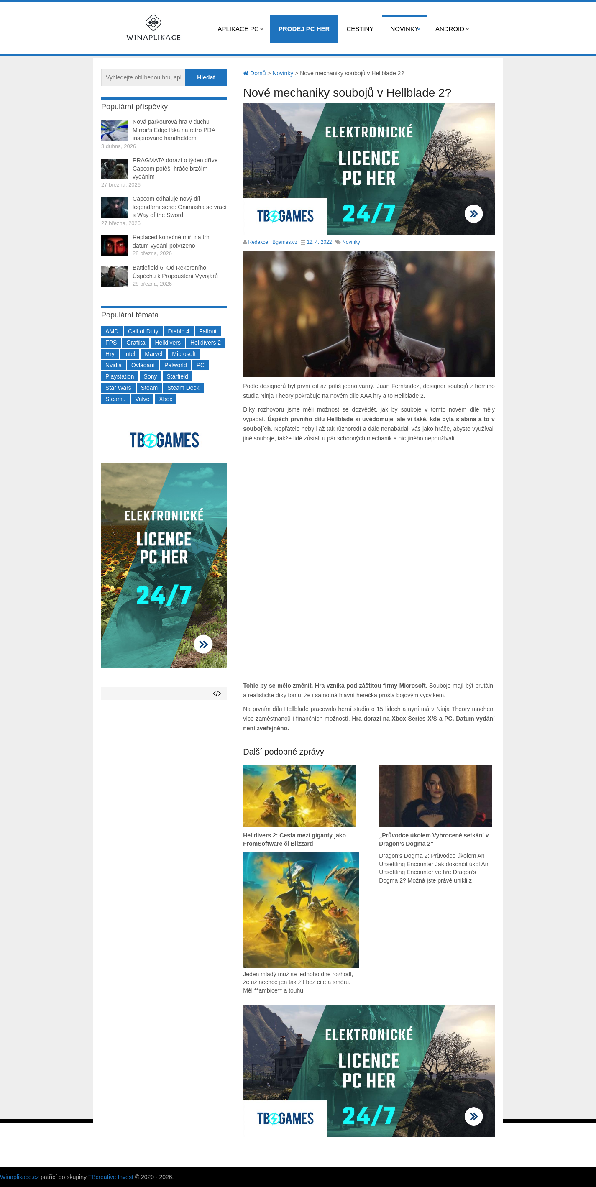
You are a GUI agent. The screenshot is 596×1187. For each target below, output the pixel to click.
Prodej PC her (304, 28)
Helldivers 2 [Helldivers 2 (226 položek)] (205, 342)
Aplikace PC (238, 28)
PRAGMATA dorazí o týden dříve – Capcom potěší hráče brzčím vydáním (178, 168)
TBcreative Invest (110, 1177)
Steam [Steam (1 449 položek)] (149, 387)
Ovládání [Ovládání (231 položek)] (143, 365)
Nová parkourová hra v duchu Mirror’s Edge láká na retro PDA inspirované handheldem (174, 129)
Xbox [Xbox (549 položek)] (165, 399)
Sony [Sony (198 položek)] (150, 376)
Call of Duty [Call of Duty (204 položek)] (143, 331)
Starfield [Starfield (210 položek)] (177, 376)
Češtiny (359, 28)
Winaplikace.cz (19, 1177)
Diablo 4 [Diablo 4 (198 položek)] (178, 331)
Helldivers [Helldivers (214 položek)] (167, 342)
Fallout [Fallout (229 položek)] (208, 331)
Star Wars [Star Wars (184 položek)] (118, 387)
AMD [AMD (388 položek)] (111, 331)
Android (449, 28)
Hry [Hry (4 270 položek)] (110, 353)
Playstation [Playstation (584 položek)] (119, 376)
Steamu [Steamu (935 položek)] (115, 399)
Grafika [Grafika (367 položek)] (135, 342)
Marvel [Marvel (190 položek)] (153, 353)
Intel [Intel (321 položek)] (129, 353)
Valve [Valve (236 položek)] (142, 399)
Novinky (404, 28)
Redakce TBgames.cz (272, 242)
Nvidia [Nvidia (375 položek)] (113, 365)
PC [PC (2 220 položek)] (201, 365)
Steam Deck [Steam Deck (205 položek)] (183, 387)
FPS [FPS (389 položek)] (111, 342)
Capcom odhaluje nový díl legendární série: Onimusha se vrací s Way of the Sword (180, 206)
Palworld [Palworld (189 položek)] (175, 365)
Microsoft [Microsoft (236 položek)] (184, 353)
